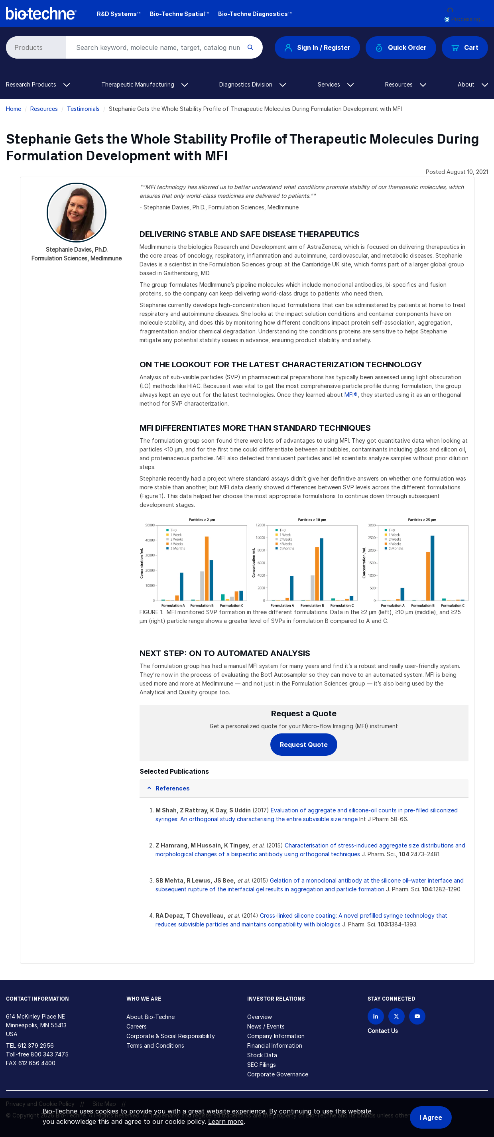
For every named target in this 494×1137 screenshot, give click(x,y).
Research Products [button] (38, 84)
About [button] (473, 84)
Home (13, 108)
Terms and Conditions (155, 1045)
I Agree (430, 1117)
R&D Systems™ (118, 13)
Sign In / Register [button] (317, 47)
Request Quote (304, 745)
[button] (168, 788)
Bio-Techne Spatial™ (179, 13)
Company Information (276, 1036)
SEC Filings (261, 1064)
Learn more (226, 1121)
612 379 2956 (36, 1045)
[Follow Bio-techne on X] (396, 1016)
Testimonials (83, 108)
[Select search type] (34, 47)
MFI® (351, 394)
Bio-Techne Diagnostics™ (254, 13)
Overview (259, 1016)
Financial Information (274, 1045)
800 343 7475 (50, 1054)
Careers (136, 1026)
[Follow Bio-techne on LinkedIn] (376, 1016)
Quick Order (401, 47)
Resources (44, 108)
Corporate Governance (277, 1074)
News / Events (266, 1026)
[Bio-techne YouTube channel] (417, 1016)
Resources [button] (405, 84)
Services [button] (336, 84)
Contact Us (383, 1030)
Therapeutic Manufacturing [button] (144, 84)
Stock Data (262, 1055)
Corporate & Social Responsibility (170, 1036)
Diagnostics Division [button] (252, 84)
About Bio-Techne (150, 1016)
